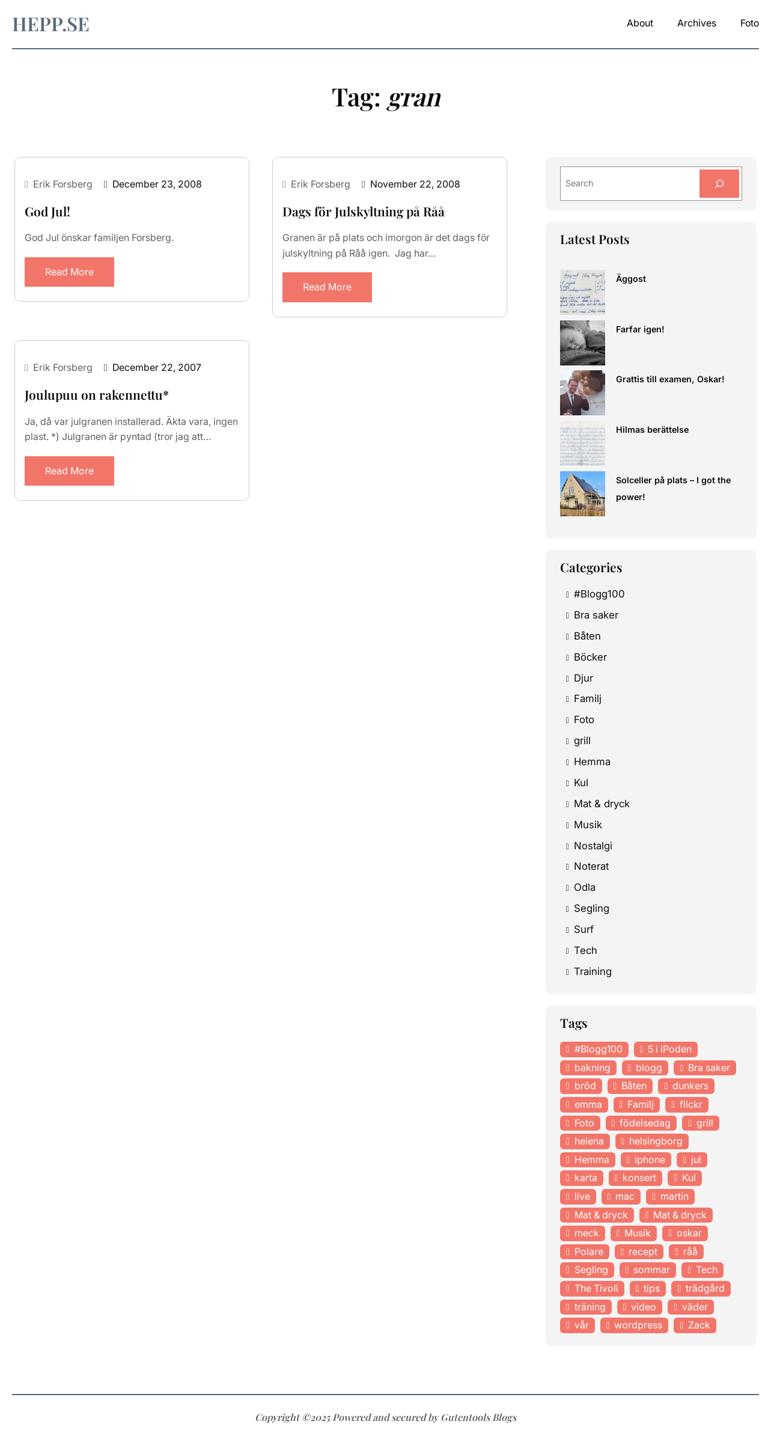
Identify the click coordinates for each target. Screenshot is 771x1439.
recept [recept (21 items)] (644, 1251)
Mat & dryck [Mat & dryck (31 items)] (682, 1215)
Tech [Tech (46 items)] (708, 1269)
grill (582, 741)
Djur (583, 678)
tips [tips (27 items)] (653, 1288)
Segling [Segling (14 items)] (591, 1269)
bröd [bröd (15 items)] (585, 1086)
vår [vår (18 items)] (581, 1325)
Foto (584, 719)
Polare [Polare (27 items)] (588, 1251)
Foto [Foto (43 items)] (584, 1123)
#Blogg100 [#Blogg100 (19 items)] (598, 1049)
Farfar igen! (640, 329)
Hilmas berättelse (652, 429)
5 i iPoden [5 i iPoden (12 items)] (670, 1049)
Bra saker (596, 615)
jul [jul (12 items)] (697, 1159)
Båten (587, 636)
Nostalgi (593, 846)
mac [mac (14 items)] (625, 1196)
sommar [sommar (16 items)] (652, 1269)
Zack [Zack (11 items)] (700, 1325)
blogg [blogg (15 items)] (649, 1068)
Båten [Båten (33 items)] (634, 1086)
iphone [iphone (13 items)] (650, 1159)
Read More (69, 272)
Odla (585, 887)
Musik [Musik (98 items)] (638, 1233)
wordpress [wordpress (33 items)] (639, 1325)
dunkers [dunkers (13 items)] (691, 1086)
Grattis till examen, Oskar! (669, 379)
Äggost (631, 278)
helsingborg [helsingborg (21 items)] (657, 1141)
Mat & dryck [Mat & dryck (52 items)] (601, 1215)
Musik (588, 825)
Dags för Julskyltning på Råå (362, 211)
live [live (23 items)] (582, 1196)
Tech (585, 950)
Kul (581, 783)
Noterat (591, 866)
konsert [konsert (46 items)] (640, 1178)
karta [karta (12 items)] (585, 1178)
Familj (588, 698)
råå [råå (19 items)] (691, 1251)
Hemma (592, 762)
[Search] (719, 184)
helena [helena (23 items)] (589, 1141)
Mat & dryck (602, 804)
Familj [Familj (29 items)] (641, 1104)
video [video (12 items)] (644, 1307)
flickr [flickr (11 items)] (691, 1104)
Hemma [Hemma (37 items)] (591, 1159)
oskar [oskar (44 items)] (690, 1233)
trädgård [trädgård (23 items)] (706, 1288)
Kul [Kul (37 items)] (690, 1178)
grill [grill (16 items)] (705, 1123)
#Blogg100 (599, 594)
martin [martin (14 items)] (675, 1196)
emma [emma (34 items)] (588, 1104)
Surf (584, 929)
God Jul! (47, 211)
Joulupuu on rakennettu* (95, 394)
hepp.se (51, 23)
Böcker (591, 657)
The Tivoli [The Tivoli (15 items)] (596, 1288)
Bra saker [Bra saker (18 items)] (709, 1068)
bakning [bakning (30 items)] (592, 1068)
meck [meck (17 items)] (586, 1233)
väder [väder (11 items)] (696, 1307)
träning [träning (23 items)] (590, 1307)
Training (593, 971)
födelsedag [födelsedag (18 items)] (645, 1123)
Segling (591, 908)
